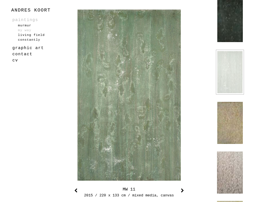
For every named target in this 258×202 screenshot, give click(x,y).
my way (24, 30)
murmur (24, 25)
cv (15, 60)
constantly (29, 40)
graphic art (28, 48)
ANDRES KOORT (31, 10)
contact (22, 54)
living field (31, 35)
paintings (25, 20)
